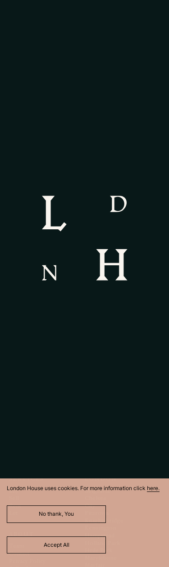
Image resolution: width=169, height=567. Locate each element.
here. (153, 488)
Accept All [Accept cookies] (56, 544)
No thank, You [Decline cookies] (56, 513)
